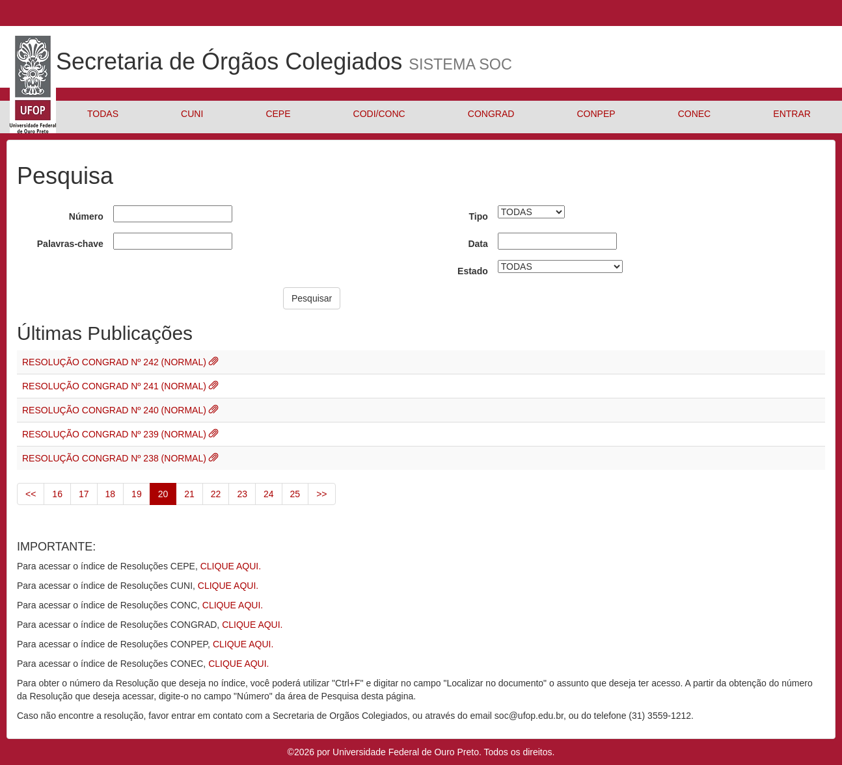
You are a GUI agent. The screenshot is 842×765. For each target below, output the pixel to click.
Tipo (478, 216)
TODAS (102, 114)
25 (295, 494)
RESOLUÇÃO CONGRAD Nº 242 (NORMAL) (115, 362)
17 (84, 494)
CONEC (694, 114)
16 (57, 494)
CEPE (277, 114)
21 (189, 494)
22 (216, 494)
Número (86, 216)
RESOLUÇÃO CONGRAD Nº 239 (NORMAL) (115, 434)
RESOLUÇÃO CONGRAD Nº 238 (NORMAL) (115, 458)
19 (136, 494)
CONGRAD (491, 114)
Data (477, 244)
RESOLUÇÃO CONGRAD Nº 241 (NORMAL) (115, 386)
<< (30, 494)
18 (110, 494)
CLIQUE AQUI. (230, 566)
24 (269, 494)
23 (242, 494)
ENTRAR (792, 114)
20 (163, 494)
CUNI (192, 114)
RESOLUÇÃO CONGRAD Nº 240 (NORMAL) (115, 410)
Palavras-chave (70, 244)
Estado (472, 271)
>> (321, 494)
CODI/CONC (379, 114)
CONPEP (596, 114)
